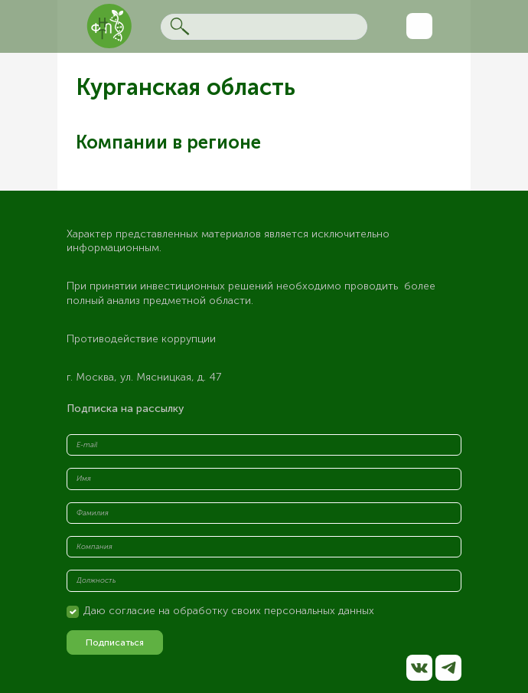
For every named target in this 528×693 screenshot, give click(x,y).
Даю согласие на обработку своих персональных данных (228, 610)
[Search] (264, 27)
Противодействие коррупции (141, 338)
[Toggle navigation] (419, 26)
